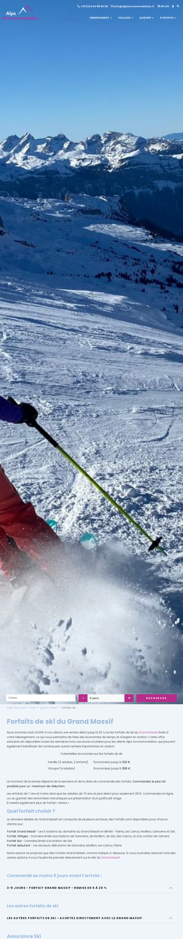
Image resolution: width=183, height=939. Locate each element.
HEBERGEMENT (99, 18)
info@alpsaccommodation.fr (133, 6)
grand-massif (49, 707)
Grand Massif (148, 732)
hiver (33, 707)
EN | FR (163, 6)
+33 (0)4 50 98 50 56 (92, 6)
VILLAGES (124, 18)
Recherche (156, 698)
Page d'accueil (16, 707)
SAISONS (145, 18)
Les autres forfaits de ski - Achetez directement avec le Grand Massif (74, 918)
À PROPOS (166, 18)
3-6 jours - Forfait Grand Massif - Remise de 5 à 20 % (57, 888)
